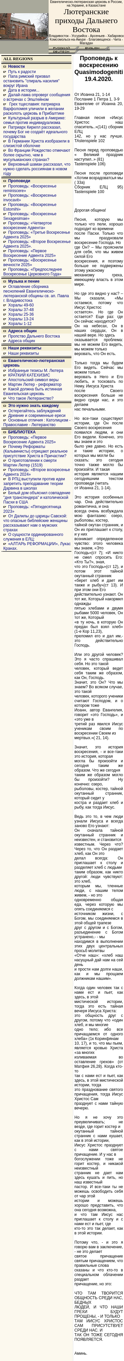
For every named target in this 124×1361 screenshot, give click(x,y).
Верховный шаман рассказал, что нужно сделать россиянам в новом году (36, 169)
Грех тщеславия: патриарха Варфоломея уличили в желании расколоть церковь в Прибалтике (33, 109)
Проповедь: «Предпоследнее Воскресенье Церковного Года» (32, 271)
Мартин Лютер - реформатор (35, 384)
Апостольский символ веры (33, 380)
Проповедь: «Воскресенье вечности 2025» (30, 262)
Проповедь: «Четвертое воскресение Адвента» (27, 225)
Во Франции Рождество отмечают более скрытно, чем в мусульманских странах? (36, 155)
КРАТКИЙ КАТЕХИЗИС (29, 375)
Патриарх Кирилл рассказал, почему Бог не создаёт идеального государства (35, 132)
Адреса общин (22, 331)
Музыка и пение (24, 281)
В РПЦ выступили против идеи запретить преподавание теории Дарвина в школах (34, 484)
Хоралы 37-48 (21, 309)
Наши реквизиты (24, 348)
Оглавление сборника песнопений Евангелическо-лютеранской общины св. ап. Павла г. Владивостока (36, 293)
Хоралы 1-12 (20, 323)
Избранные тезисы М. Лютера (35, 370)
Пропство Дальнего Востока (34, 336)
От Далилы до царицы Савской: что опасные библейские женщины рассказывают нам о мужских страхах (35, 523)
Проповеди (19, 181)
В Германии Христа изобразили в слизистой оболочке (36, 143)
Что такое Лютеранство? (31, 398)
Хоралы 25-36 (21, 314)
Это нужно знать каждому (33, 405)
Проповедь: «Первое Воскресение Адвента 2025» (29, 253)
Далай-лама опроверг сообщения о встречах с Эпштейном (36, 97)
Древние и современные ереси (36, 415)
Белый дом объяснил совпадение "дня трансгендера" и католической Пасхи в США (36, 497)
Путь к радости (22, 71)
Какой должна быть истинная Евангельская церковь (32, 391)
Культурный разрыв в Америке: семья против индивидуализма (34, 120)
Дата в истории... (23, 90)
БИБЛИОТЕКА (22, 432)
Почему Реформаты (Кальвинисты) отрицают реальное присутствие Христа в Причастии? (35, 451)
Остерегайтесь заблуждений (34, 411)
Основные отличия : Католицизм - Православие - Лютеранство (36, 422)
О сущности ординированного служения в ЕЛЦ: (33, 536)
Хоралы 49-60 (21, 305)
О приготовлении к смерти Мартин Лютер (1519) (30, 462)
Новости (16, 66)
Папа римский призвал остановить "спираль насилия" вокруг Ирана (31, 81)
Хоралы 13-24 (21, 319)
